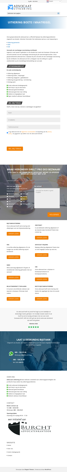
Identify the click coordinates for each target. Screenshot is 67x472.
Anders (11, 206)
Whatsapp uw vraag (23, 355)
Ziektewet (25, 194)
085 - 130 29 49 (20, 352)
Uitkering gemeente (13, 42)
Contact (10, 455)
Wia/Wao (11, 196)
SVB (9, 47)
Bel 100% (18, 362)
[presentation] (20, 139)
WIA (8, 245)
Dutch (50, 1)
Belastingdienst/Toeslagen (14, 204)
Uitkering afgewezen (13, 73)
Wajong (24, 196)
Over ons (10, 448)
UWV (9, 44)
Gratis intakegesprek (14, 452)
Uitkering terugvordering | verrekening (19, 80)
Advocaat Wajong (41, 245)
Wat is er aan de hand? (15, 186)
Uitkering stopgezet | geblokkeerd (17, 78)
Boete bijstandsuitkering (44, 286)
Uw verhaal (38, 186)
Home (9, 445)
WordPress (48, 469)
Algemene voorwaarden (28, 132)
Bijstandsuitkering (14, 194)
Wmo (23, 199)
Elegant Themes (29, 469)
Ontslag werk (11, 82)
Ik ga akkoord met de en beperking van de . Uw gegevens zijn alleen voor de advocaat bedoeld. (30, 132)
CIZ (9, 201)
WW (10, 199)
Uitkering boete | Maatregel (15, 75)
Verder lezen (13, 234)
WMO (8, 265)
